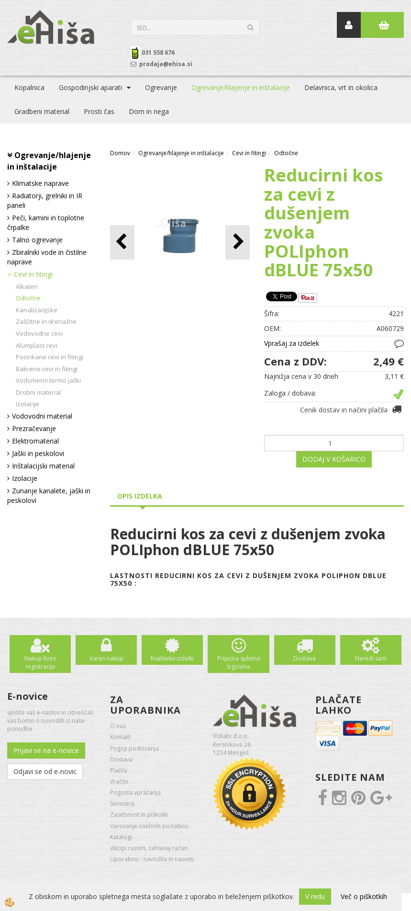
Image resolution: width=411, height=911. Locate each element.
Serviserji (122, 803)
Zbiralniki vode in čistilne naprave (47, 257)
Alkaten (27, 286)
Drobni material (38, 392)
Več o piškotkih (364, 896)
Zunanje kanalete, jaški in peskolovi (48, 495)
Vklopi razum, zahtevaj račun (149, 848)
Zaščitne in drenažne (46, 321)
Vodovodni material (42, 416)
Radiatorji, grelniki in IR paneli (44, 200)
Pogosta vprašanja (135, 792)
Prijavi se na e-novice (46, 750)
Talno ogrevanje (37, 239)
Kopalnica (29, 87)
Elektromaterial (35, 440)
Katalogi (121, 837)
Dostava (304, 658)
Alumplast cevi (36, 345)
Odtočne (28, 298)
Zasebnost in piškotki (139, 814)
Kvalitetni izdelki (172, 658)
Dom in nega (149, 111)
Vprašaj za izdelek (291, 343)
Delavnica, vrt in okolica (341, 87)
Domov (120, 153)
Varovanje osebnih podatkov (149, 826)
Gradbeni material (41, 111)
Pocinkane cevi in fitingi (49, 357)
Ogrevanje (161, 87)
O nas (118, 726)
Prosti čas (99, 111)
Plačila (118, 770)
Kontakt (120, 737)
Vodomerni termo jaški (48, 380)
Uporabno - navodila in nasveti (152, 859)
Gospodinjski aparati (90, 87)
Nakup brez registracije (40, 662)
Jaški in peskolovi (38, 453)
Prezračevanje (34, 428)
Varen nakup (106, 658)
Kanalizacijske (36, 310)
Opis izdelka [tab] (139, 496)
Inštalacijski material (43, 465)
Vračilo (119, 781)
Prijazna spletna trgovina (238, 662)
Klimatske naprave (40, 183)
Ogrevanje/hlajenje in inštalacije (240, 87)
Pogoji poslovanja (134, 748)
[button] (237, 242)
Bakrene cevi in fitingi (47, 368)
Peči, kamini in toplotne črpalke (45, 222)
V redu (315, 896)
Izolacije (27, 403)
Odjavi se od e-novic (45, 771)
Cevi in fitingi (33, 274)
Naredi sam (371, 658)
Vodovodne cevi (39, 333)
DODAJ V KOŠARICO (334, 459)
